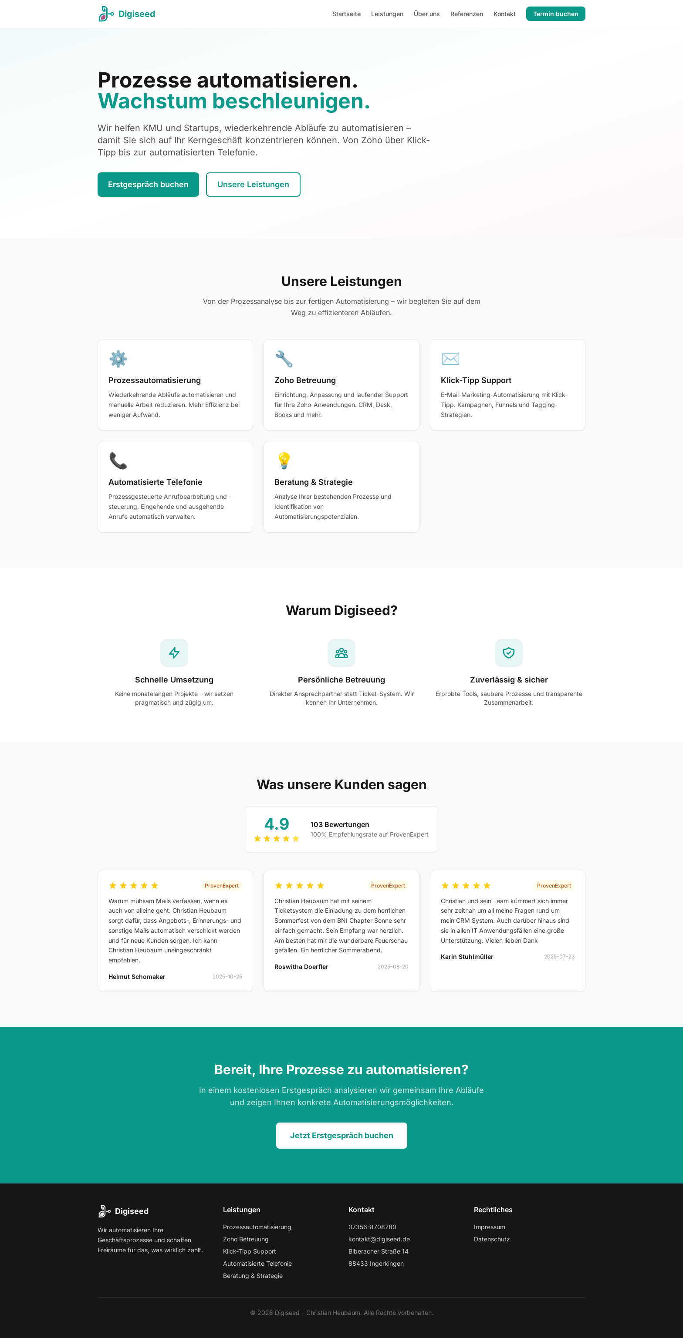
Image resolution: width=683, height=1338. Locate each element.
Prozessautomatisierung (257, 1226)
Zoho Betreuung (246, 1239)
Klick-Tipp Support (249, 1251)
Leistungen (387, 13)
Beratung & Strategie (253, 1275)
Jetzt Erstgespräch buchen (341, 1135)
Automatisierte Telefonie (257, 1263)
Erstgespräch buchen (148, 184)
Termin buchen (555, 13)
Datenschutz (492, 1239)
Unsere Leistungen (253, 184)
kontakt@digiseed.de (379, 1239)
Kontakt (505, 13)
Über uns (427, 13)
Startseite (346, 13)
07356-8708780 (372, 1226)
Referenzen (466, 13)
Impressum (489, 1226)
